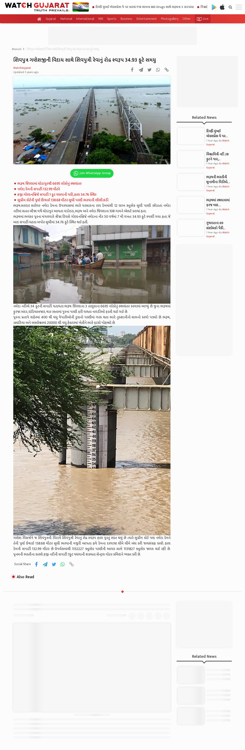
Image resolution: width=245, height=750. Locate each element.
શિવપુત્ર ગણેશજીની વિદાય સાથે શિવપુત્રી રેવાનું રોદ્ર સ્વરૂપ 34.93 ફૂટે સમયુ (63, 49)
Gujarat (51, 19)
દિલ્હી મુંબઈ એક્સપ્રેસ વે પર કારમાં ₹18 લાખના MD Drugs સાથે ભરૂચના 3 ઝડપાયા (143, 7)
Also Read (23, 577)
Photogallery (169, 19)
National (66, 19)
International (85, 19)
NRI (100, 19)
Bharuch (16, 49)
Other (187, 19)
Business (126, 19)
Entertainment (146, 19)
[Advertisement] (122, 36)
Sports (111, 19)
